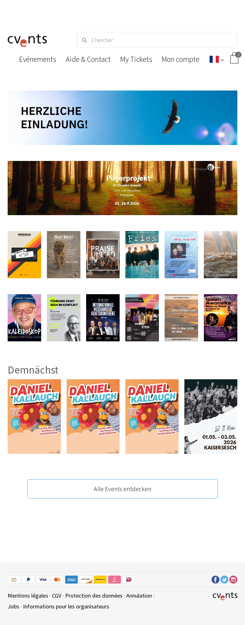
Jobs (13, 606)
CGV (56, 595)
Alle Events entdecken (123, 489)
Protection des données (93, 595)
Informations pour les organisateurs (66, 606)
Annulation (139, 595)
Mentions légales (28, 595)
